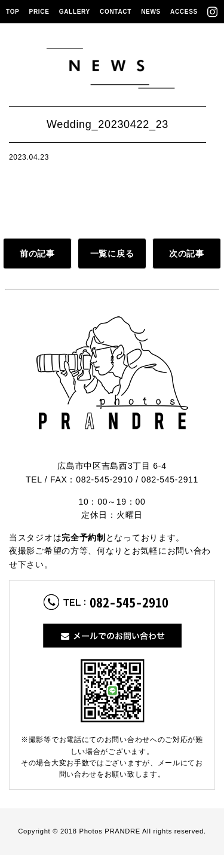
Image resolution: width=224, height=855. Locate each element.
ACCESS (184, 11)
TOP (12, 11)
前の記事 (37, 253)
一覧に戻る (112, 253)
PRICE (39, 11)
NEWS (151, 11)
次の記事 (186, 253)
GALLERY (74, 11)
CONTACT (115, 11)
